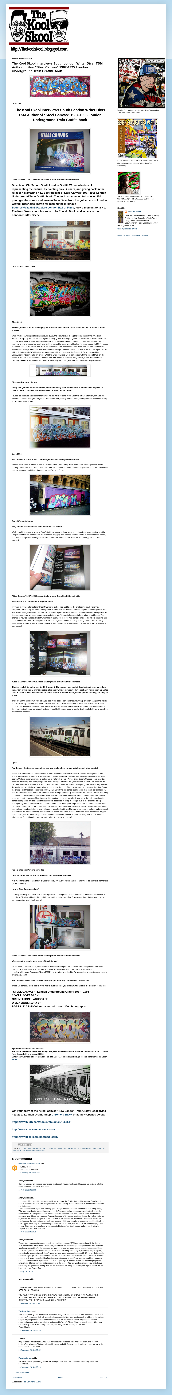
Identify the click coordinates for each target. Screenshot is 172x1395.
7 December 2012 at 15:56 (29, 1303)
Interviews (52, 1148)
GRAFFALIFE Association (29, 1164)
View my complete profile (127, 229)
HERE (14, 1059)
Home (60, 1378)
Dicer (25, 1148)
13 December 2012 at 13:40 (30, 1330)
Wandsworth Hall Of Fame (35, 1151)
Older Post (103, 1378)
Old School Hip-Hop (84, 1148)
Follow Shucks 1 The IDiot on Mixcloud (132, 236)
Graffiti (38, 1148)
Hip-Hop (45, 1148)
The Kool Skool (25, 1311)
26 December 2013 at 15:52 (30, 1350)
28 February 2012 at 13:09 (29, 1173)
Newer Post (17, 1378)
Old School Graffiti (69, 1148)
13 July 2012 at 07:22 (27, 1271)
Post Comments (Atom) (32, 1382)
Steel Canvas (96, 1148)
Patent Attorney (25, 1358)
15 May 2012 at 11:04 (27, 1190)
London (59, 1148)
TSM (23, 1151)
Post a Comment (22, 1372)
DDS (20, 1148)
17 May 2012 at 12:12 (27, 1232)
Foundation (31, 1148)
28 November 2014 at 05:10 (30, 1367)
